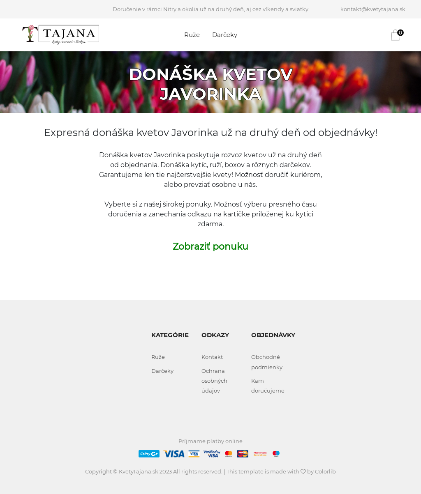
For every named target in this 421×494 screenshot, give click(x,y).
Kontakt (212, 357)
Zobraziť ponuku (210, 246)
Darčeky (224, 35)
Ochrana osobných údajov (214, 381)
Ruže (192, 35)
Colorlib (325, 471)
